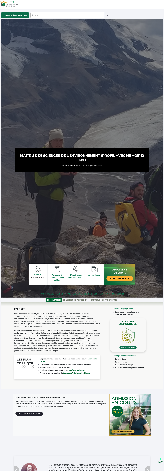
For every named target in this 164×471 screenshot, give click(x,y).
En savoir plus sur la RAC (29, 414)
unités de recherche (77, 370)
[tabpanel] (82, 345)
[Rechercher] (67, 15)
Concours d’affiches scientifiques (76, 373)
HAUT (160, 461)
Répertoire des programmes (15, 15)
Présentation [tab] (54, 300)
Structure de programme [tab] (104, 300)
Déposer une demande (119, 278)
